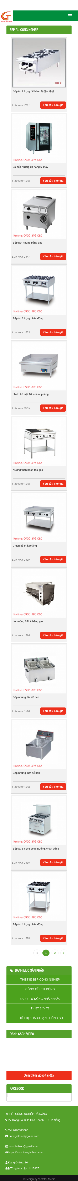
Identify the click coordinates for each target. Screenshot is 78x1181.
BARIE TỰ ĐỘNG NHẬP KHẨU (40, 998)
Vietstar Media (46, 1179)
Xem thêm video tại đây (39, 1075)
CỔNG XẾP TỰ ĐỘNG (40, 989)
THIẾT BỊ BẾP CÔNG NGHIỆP (40, 979)
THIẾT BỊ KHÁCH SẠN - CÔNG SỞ (40, 1018)
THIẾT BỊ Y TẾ (40, 1008)
